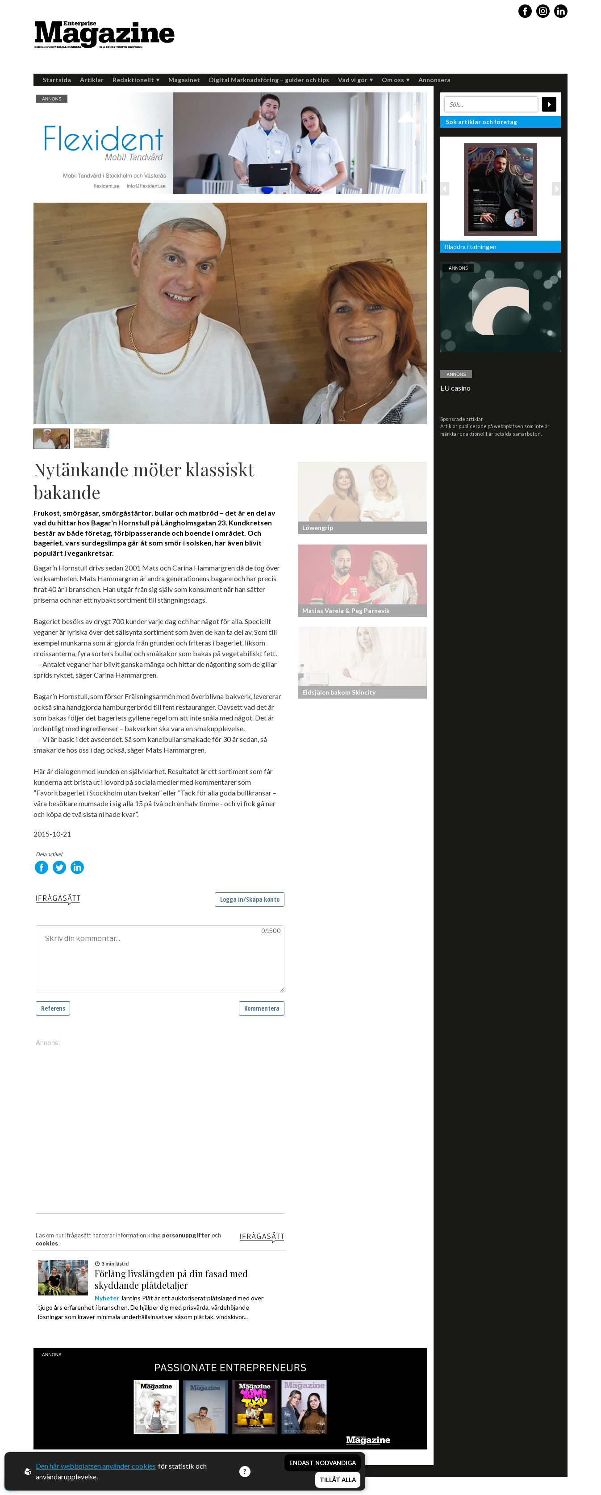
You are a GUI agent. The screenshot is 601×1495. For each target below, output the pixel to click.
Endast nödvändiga (322, 1462)
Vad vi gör (355, 79)
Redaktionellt (136, 79)
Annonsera (434, 79)
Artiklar (92, 79)
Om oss (395, 79)
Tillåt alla (338, 1479)
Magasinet (184, 79)
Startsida (56, 79)
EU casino (455, 387)
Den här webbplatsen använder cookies (96, 1466)
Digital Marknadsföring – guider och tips (269, 79)
